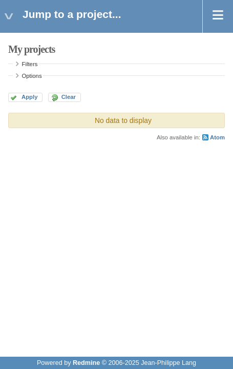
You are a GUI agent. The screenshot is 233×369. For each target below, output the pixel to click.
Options (32, 76)
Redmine (86, 362)
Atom (217, 137)
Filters (30, 64)
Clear (68, 97)
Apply (29, 97)
